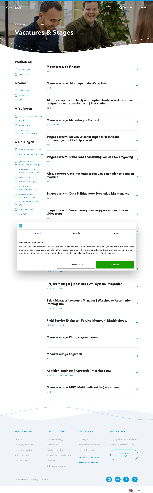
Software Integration (57, 466)
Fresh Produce (54, 444)
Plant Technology (55, 439)
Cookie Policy (21, 479)
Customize (76, 265)
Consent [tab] (37, 233)
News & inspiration (24, 450)
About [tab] (116, 233)
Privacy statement (39, 479)
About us (19, 439)
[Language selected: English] (138, 490)
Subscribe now (124, 455)
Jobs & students (22, 455)
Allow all (115, 265)
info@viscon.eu (88, 462)
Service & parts (22, 460)
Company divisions (24, 444)
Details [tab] (76, 233)
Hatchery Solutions (56, 450)
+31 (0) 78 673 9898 (89, 457)
